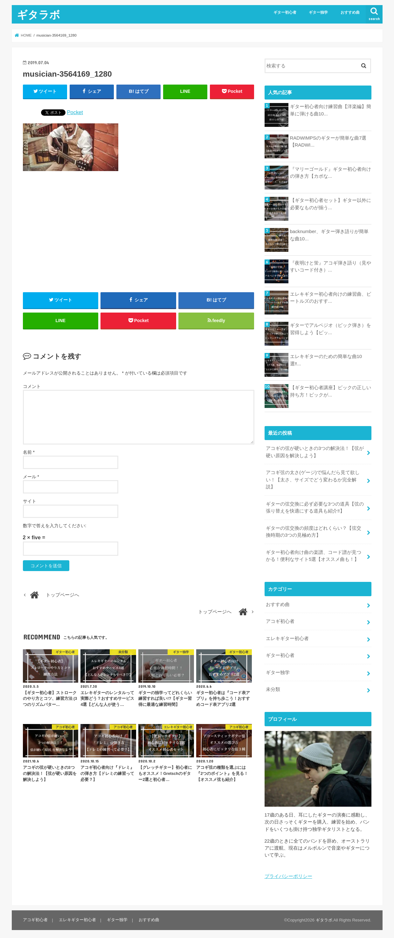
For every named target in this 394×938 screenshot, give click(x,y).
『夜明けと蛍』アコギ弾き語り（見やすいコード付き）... (330, 266)
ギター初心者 (284, 12)
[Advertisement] (138, 231)
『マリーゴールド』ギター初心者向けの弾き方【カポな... (330, 173)
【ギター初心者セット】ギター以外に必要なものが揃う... (330, 204)
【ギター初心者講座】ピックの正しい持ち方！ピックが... (330, 391)
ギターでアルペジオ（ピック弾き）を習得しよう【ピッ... (330, 329)
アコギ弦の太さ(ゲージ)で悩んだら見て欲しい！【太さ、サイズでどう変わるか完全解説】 (313, 479)
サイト (29, 501)
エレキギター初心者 (287, 636)
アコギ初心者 (280, 619)
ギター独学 (318, 12)
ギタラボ (38, 14)
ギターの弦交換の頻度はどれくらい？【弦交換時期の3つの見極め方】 (313, 531)
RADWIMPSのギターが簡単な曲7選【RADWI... (328, 141)
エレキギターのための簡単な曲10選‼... (326, 360)
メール (31, 477)
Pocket (75, 112)
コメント (32, 387)
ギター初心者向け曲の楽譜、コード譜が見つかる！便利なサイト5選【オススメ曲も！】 (313, 554)
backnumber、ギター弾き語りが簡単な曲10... (329, 235)
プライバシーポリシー (288, 873)
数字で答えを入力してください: (54, 526)
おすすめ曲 (350, 12)
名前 (29, 452)
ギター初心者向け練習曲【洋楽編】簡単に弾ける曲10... (330, 110)
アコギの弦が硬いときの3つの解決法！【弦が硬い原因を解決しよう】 (315, 452)
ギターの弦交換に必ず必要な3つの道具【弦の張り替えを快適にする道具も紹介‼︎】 (315, 507)
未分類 (273, 687)
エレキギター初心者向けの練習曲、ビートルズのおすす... (330, 298)
